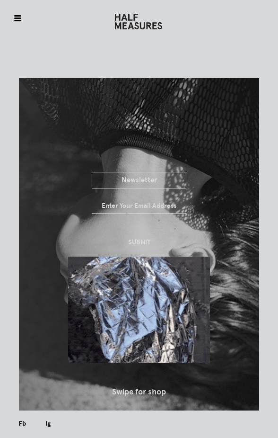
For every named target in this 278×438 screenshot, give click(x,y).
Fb (22, 424)
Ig (48, 424)
